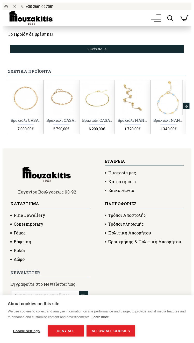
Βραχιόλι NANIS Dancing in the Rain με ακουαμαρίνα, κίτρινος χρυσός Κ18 (168, 120)
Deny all (65, 331)
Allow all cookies (111, 331)
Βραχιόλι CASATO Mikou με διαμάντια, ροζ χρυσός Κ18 (61, 120)
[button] (186, 106)
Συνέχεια (94, 49)
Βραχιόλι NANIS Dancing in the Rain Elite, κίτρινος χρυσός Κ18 (133, 120)
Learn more (100, 317)
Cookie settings (26, 331)
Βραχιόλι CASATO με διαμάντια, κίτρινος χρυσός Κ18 (97, 120)
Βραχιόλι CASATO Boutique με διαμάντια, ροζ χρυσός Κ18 (26, 120)
